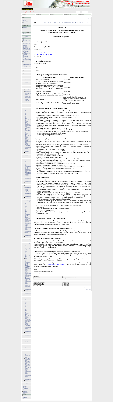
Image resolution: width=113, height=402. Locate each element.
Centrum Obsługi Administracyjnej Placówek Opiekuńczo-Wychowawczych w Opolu (28, 165)
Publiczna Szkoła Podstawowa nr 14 (28, 87)
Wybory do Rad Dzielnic (25, 37)
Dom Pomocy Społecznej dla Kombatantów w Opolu (28, 125)
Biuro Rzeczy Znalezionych (25, 388)
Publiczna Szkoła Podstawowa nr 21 (28, 258)
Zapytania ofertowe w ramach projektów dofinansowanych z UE (27, 58)
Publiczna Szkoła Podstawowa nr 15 (28, 206)
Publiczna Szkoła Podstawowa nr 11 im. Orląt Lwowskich (28, 336)
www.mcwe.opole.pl (39, 52)
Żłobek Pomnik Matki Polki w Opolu (27, 80)
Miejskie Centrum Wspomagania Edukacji (27, 109)
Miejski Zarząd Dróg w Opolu (27, 130)
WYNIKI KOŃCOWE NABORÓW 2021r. (28, 384)
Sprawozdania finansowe (25, 22)
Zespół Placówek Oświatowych (28, 92)
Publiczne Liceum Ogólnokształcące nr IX (28, 255)
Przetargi (24, 395)
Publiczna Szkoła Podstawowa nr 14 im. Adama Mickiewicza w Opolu (28, 358)
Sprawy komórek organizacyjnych (26, 29)
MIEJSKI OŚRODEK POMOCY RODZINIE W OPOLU (27, 101)
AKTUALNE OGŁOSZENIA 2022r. (27, 71)
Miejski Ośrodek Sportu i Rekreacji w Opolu (28, 121)
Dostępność (25, 27)
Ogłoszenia (25, 397)
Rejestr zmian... (88, 289)
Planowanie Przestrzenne (25, 46)
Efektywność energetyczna (25, 56)
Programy (25, 386)
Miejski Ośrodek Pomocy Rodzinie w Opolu (28, 113)
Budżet (24, 20)
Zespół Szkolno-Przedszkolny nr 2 (28, 97)
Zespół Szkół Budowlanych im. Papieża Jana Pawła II (28, 321)
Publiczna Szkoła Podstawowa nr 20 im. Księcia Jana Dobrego (28, 340)
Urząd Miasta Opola (27, 66)
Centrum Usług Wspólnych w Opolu (27, 279)
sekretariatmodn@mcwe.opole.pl (43, 54)
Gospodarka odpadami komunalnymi (27, 61)
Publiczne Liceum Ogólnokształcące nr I (28, 141)
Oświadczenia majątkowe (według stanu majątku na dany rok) (27, 49)
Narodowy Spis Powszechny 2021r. (26, 40)
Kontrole (24, 31)
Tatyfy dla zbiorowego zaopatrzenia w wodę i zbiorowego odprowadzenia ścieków (27, 391)
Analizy (24, 41)
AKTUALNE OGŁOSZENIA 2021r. (27, 77)
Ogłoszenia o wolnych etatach (42, 22)
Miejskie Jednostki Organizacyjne (27, 68)
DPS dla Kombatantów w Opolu (28, 273)
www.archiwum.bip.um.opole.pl (57, 264)
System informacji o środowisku (26, 54)
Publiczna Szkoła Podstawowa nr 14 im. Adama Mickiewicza (28, 298)
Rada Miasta (25, 33)
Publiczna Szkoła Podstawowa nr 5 (28, 185)
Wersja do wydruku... (87, 287)
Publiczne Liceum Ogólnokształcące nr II (28, 105)
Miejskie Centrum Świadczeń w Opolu (27, 83)
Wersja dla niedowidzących (27, 9)
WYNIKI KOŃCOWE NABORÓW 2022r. (28, 74)
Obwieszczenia (25, 398)
